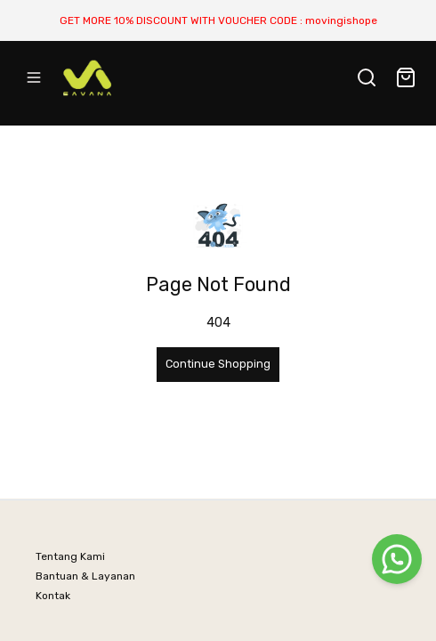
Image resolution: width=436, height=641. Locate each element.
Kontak (53, 595)
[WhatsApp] (397, 559)
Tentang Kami (70, 556)
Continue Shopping (218, 363)
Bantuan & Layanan (85, 576)
